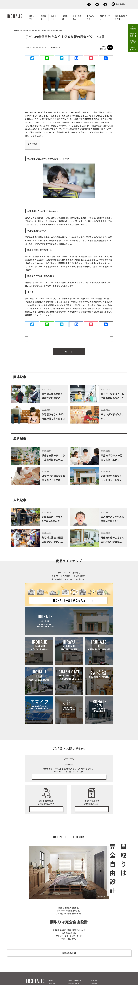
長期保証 (65, 17)
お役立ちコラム (133, 42)
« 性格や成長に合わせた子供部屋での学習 (43, 338)
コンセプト (31, 17)
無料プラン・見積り (91, 807)
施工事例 (43, 17)
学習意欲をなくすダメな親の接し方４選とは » (93, 338)
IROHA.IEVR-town (133, 27)
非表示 (34, 143)
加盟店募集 (118, 4)
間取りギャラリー (105, 17)
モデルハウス (90, 17)
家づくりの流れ (76, 17)
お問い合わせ (100, 4)
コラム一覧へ (69, 348)
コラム (21, 30)
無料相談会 (64, 4)
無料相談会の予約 (46, 807)
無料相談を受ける (133, 34)
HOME (51, 983)
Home (16, 30)
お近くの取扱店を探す (121, 17)
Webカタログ (82, 4)
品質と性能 (53, 17)
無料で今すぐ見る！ (69, 773)
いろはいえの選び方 (74, 983)
